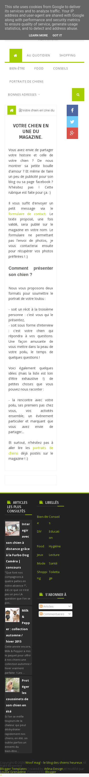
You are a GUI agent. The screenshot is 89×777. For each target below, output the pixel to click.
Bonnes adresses (22, 95)
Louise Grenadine (13, 772)
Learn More (38, 35)
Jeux (40, 555)
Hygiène (55, 546)
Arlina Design (53, 769)
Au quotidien (38, 55)
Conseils (60, 68)
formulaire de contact (27, 214)
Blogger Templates (13, 769)
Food (39, 68)
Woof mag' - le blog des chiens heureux (53, 762)
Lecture (54, 555)
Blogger (50, 772)
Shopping (68, 55)
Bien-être (17, 68)
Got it (57, 35)
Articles (47, 606)
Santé (53, 563)
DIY (39, 531)
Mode (41, 563)
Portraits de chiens (26, 81)
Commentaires (52, 614)
